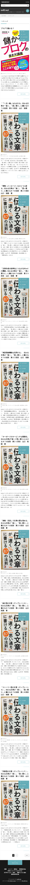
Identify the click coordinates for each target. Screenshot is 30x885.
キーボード (10, 489)
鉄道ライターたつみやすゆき (15, 870)
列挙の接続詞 (17, 823)
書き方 (24, 73)
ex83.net (5, 10)
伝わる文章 (15, 156)
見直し (21, 573)
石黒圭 (5, 825)
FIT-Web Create (12, 880)
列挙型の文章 (23, 823)
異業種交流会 (22, 869)
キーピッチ (4, 489)
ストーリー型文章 (6, 739)
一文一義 (11, 156)
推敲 (17, 573)
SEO (24, 31)
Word (3, 321)
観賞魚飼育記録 (15, 874)
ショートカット (8, 321)
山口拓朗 (24, 119)
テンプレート (5, 655)
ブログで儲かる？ (7, 28)
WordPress (25, 880)
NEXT (27, 855)
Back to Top (15, 863)
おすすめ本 (25, 37)
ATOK (3, 405)
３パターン (4, 823)
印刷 (10, 573)
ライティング (15, 73)
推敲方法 (21, 238)
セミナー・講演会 (12, 869)
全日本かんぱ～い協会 (9, 872)
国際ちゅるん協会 (21, 872)
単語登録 (22, 405)
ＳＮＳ (24, 34)
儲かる (20, 73)
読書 (24, 39)
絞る (24, 238)
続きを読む (23, 94)
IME (6, 405)
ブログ (10, 73)
